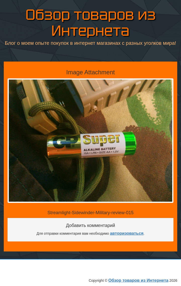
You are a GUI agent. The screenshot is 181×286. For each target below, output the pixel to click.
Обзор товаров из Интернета (91, 22)
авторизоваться (127, 233)
